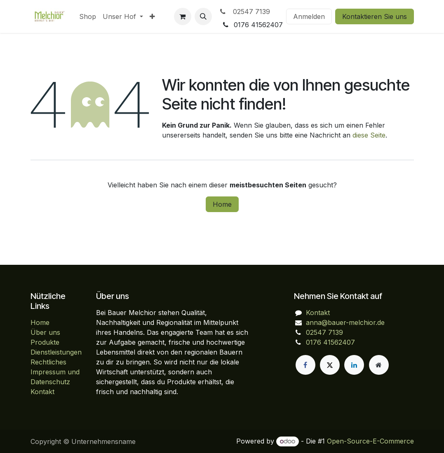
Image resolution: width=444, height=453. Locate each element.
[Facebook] (305, 365)
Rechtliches (48, 362)
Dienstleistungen (56, 352)
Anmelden (309, 16)
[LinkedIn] (354, 365)
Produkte (45, 342)
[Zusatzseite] (379, 365)
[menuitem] (87, 16)
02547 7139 (244, 11)
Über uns (45, 332)
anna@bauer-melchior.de (345, 322)
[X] (330, 365)
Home (222, 204)
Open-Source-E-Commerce (370, 441)
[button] (203, 16)
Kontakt (42, 392)
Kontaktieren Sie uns (374, 16)
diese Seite (368, 135)
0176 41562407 (330, 342)
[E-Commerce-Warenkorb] (182, 16)
